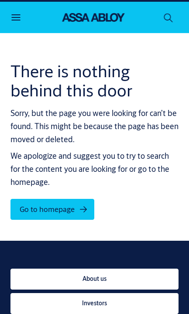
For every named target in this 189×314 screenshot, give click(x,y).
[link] (94, 279)
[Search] (168, 17)
